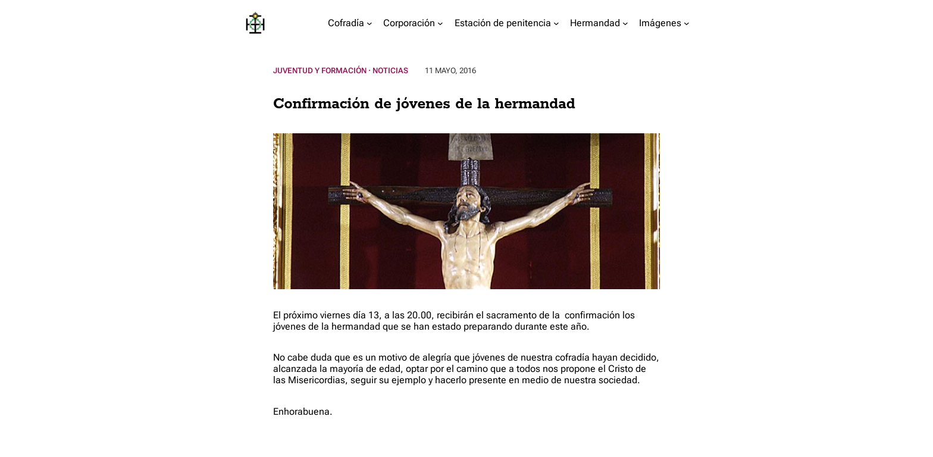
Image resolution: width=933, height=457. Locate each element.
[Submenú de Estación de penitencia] (556, 23)
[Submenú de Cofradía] (369, 23)
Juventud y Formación (320, 70)
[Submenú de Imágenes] (687, 23)
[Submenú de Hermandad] (625, 23)
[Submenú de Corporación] (440, 23)
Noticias (390, 70)
